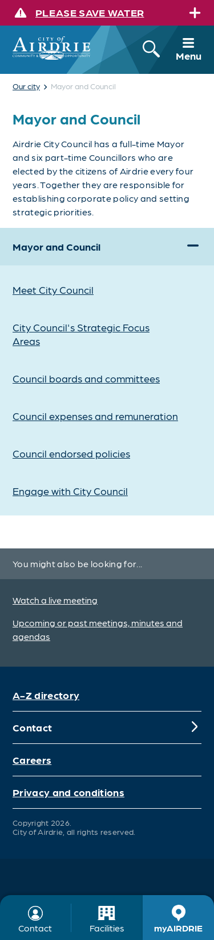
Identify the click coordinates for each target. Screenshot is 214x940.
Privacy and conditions (68, 792)
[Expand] (194, 13)
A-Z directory (46, 695)
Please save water (89, 12)
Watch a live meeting (55, 599)
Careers (32, 760)
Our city (26, 85)
